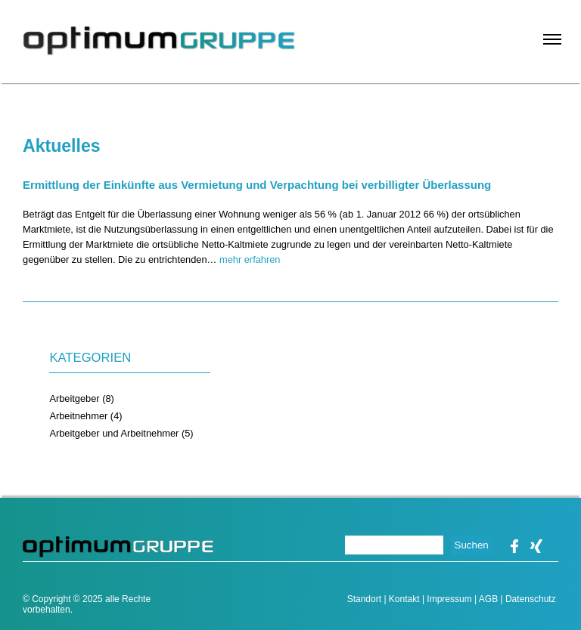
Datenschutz (530, 599)
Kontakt (404, 599)
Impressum (449, 599)
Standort (364, 599)
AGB (488, 599)
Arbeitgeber (74, 398)
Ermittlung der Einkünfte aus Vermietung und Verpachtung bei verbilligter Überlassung (257, 184)
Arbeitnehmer (78, 416)
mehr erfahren (249, 259)
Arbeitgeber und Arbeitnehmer (114, 433)
